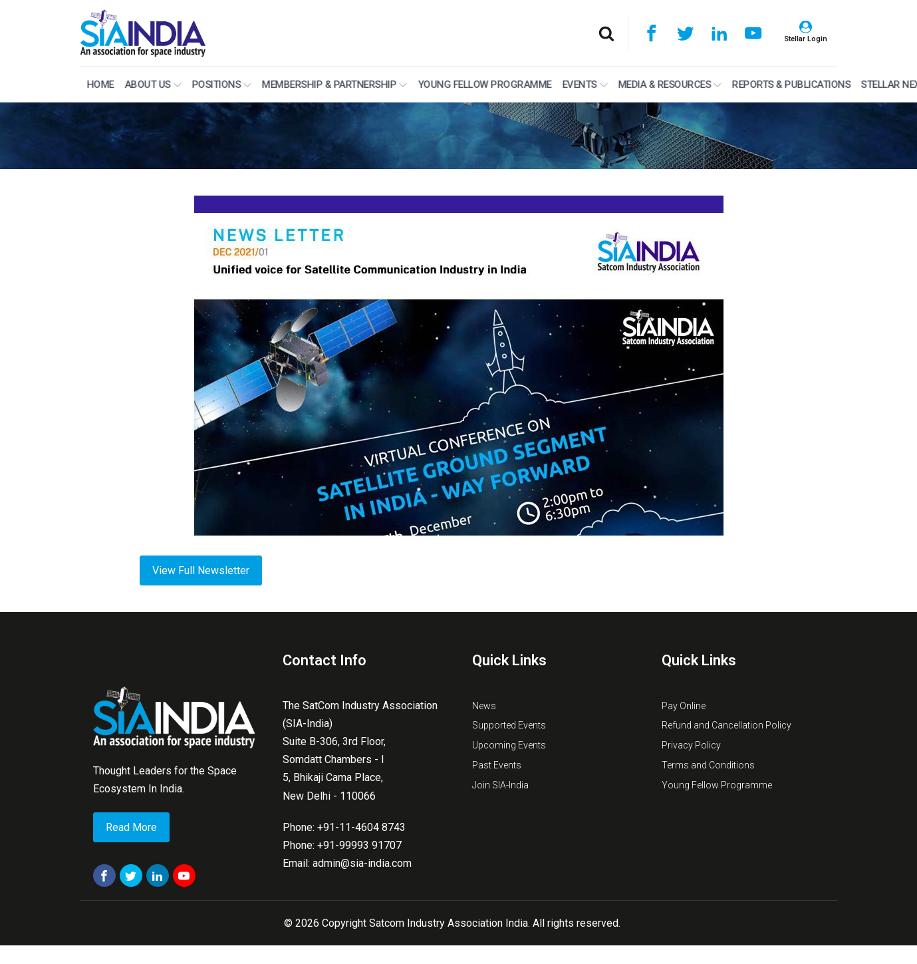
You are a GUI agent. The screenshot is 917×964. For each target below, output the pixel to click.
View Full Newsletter (200, 570)
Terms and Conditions (708, 765)
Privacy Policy (691, 745)
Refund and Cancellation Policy (726, 725)
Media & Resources (668, 84)
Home (98, 84)
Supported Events (509, 725)
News (484, 706)
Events (583, 84)
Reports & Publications (789, 84)
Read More (131, 827)
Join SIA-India (500, 785)
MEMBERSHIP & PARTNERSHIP (332, 84)
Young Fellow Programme (483, 84)
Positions (220, 84)
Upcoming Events (509, 745)
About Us (151, 84)
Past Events (496, 765)
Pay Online (684, 706)
